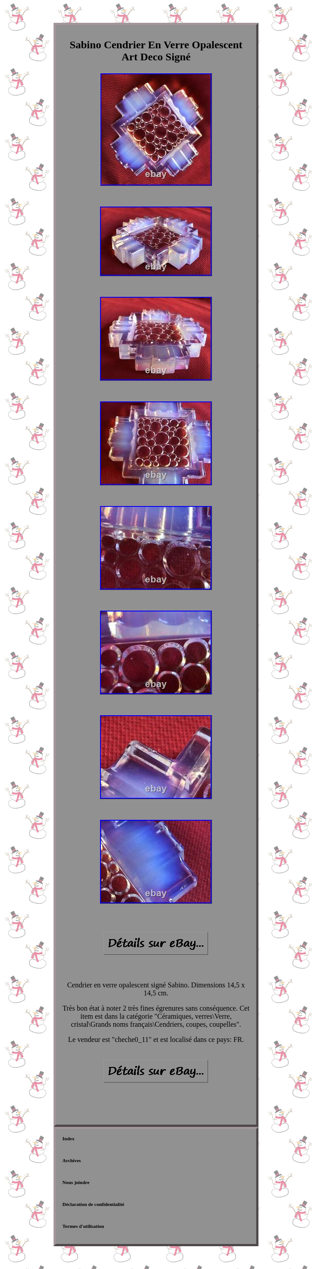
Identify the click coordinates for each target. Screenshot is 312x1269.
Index (68, 1138)
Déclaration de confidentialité (93, 1204)
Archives (71, 1160)
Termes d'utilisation (83, 1226)
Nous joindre (76, 1182)
